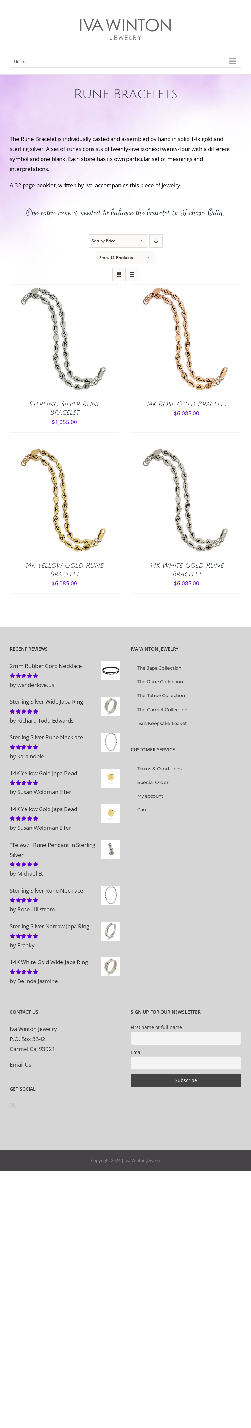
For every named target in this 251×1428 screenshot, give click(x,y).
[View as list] (132, 274)
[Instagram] (12, 1105)
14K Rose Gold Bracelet (186, 404)
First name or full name (156, 1027)
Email (137, 1052)
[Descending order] (156, 241)
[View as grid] (119, 274)
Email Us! (21, 1064)
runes (74, 149)
